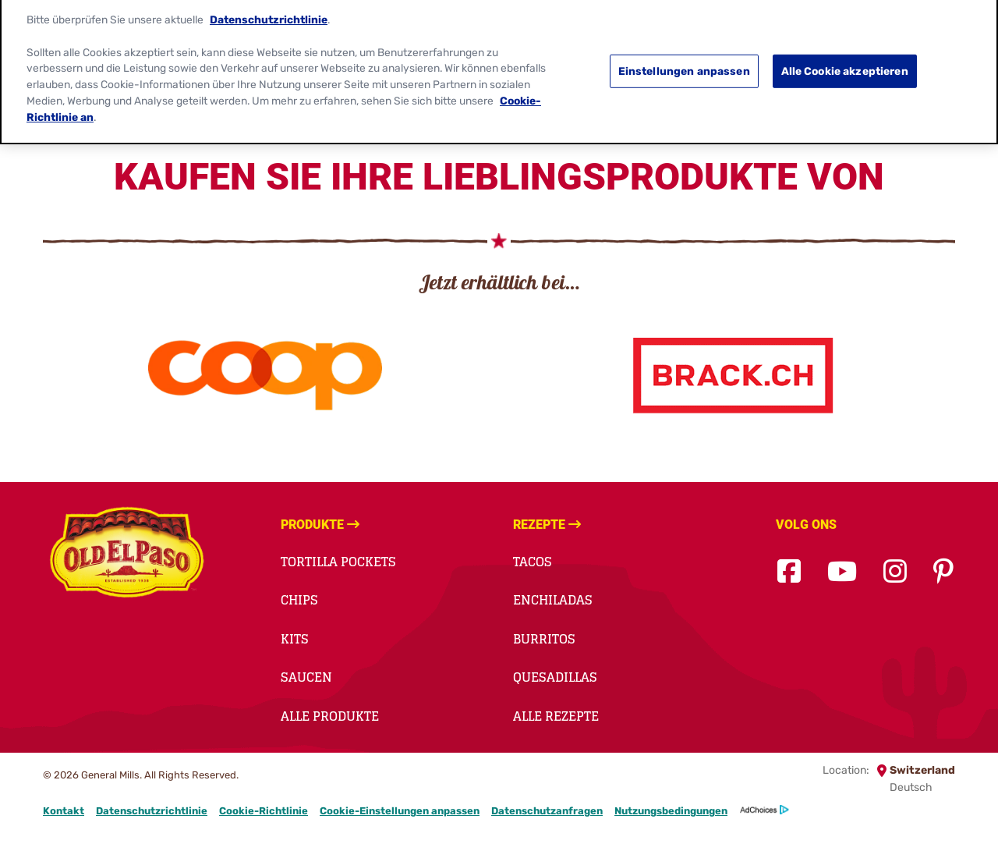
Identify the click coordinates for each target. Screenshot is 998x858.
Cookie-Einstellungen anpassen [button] (400, 811)
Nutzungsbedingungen (670, 811)
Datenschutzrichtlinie (151, 811)
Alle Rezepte (556, 716)
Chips (299, 600)
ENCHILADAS (553, 600)
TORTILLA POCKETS (338, 562)
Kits (295, 639)
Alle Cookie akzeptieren (844, 64)
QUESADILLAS (555, 677)
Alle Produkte (330, 716)
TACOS (532, 562)
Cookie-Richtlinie (263, 811)
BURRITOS (544, 639)
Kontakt (63, 811)
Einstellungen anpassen (684, 64)
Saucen (306, 677)
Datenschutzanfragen (547, 811)
